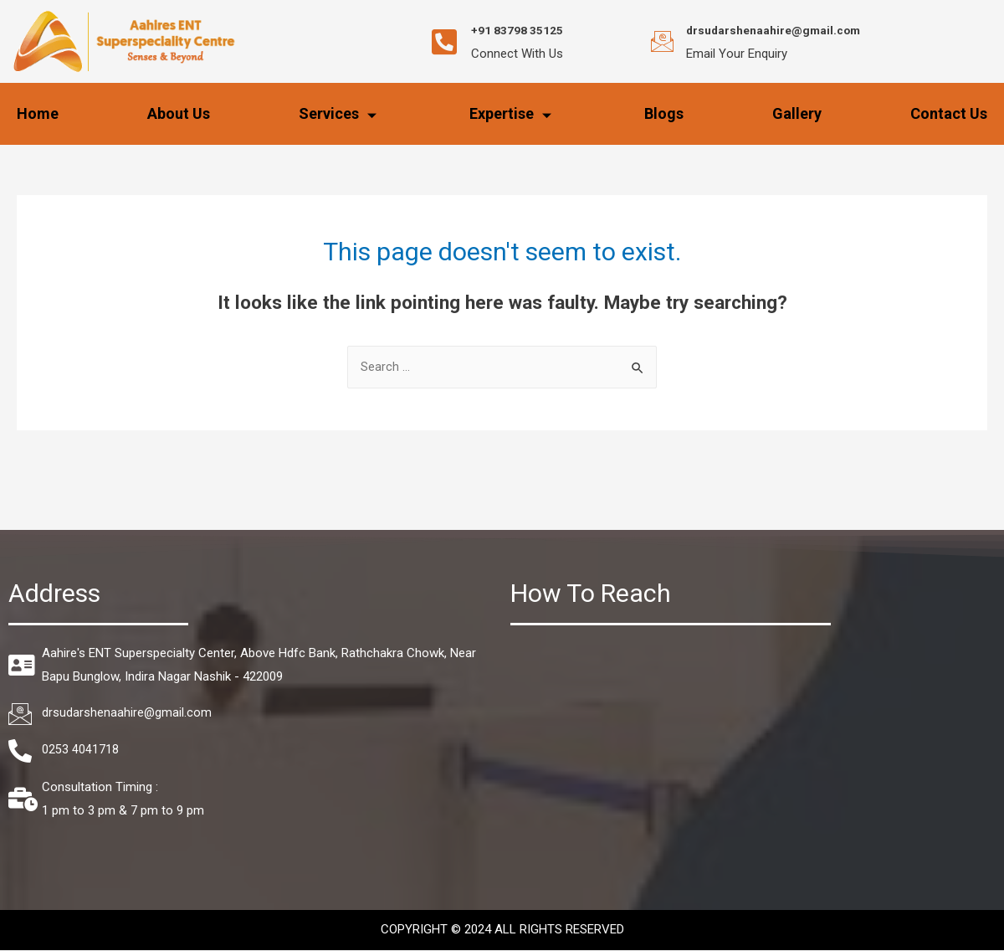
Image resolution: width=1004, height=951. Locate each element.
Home (38, 113)
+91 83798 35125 (530, 30)
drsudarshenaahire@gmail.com (789, 30)
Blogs (664, 113)
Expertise (512, 113)
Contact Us (948, 113)
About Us (178, 113)
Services (340, 113)
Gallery (797, 113)
